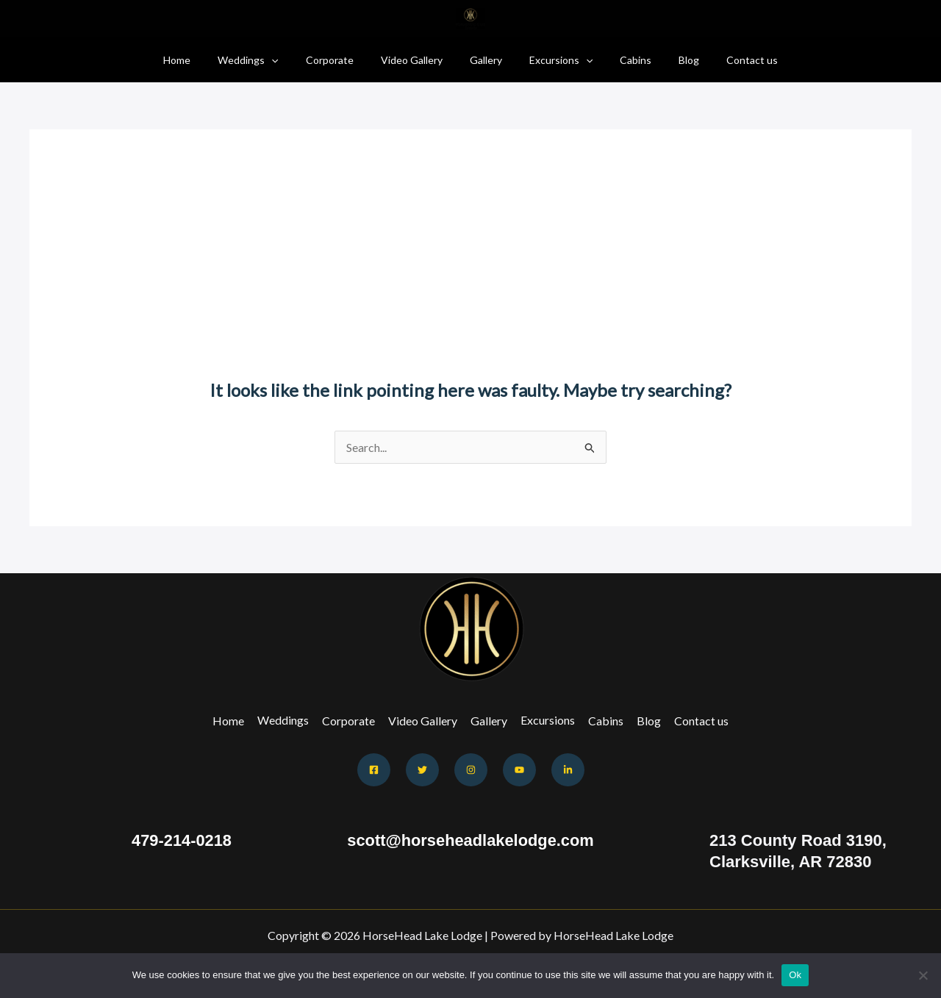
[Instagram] (470, 769)
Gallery (486, 60)
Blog (669, 60)
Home (203, 60)
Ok (795, 974)
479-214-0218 (181, 840)
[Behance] (567, 769)
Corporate (343, 60)
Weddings (267, 60)
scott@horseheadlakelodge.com (470, 840)
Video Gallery (418, 60)
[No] (922, 975)
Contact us (725, 60)
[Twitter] (422, 769)
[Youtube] (519, 769)
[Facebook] (373, 769)
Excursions (554, 60)
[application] (291, 60)
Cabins (622, 60)
